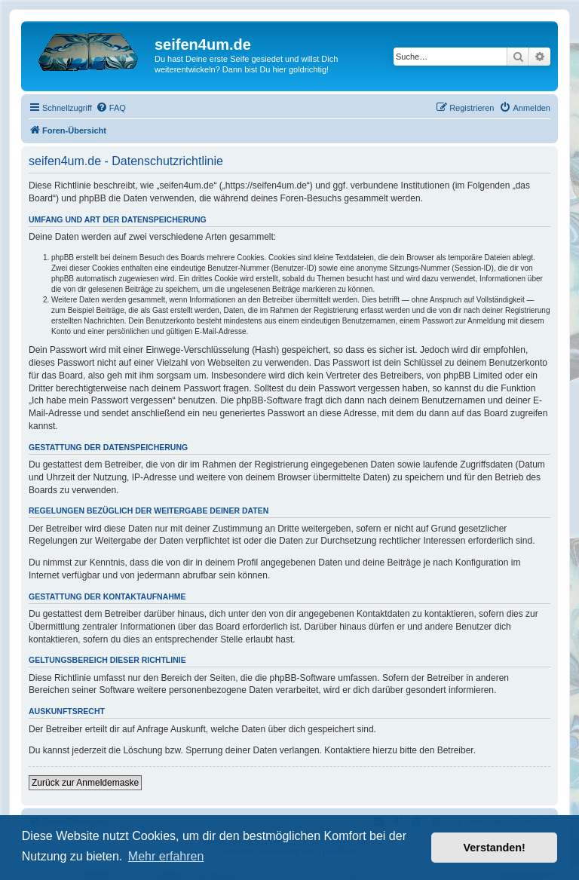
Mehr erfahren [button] (166, 856)
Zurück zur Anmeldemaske (85, 782)
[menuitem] (111, 108)
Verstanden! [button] (494, 848)
